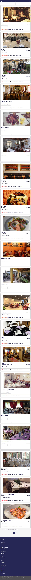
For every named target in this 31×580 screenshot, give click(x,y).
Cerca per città (3, 574)
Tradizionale (6, 183)
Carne (2, 26)
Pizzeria (6, 26)
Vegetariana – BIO (4, 104)
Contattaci (2, 569)
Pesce (2, 52)
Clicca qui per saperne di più (7, 578)
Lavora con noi (3, 568)
